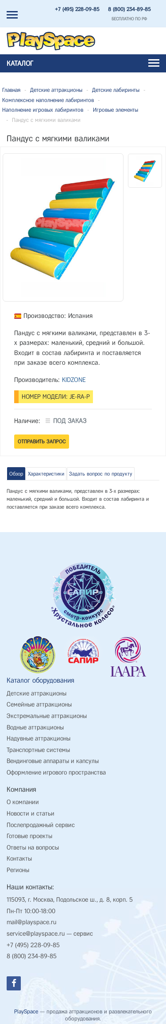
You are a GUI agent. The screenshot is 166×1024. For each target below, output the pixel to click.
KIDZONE (74, 379)
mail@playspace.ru (31, 922)
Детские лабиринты (115, 90)
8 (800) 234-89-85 (129, 9)
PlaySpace (26, 1011)
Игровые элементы (115, 110)
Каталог (83, 63)
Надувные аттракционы (38, 738)
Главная (11, 90)
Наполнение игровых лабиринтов (42, 110)
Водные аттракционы (35, 727)
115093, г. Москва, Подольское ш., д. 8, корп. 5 (70, 899)
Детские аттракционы (56, 90)
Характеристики (46, 473)
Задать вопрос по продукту (100, 473)
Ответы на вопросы (33, 847)
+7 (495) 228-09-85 (77, 9)
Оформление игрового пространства (56, 772)
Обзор (16, 473)
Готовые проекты (29, 836)
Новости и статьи (30, 813)
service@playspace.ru (36, 933)
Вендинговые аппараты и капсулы (53, 761)
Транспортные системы (38, 750)
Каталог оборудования (40, 680)
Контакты (19, 858)
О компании (23, 802)
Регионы (18, 870)
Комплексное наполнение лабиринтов (48, 100)
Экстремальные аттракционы (47, 716)
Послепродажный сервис (41, 825)
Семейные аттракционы (39, 704)
